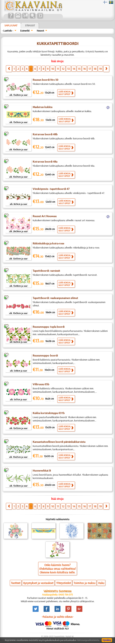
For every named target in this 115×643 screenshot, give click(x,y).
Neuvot (40, 30)
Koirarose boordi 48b (45, 134)
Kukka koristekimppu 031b (49, 413)
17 (89, 69)
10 (52, 69)
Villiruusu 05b (41, 384)
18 (95, 69)
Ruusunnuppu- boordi (45, 355)
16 (84, 69)
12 (63, 69)
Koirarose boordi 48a (45, 161)
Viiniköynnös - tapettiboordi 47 (51, 188)
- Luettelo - (7, 30)
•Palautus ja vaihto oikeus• (57, 617)
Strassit (30, 25)
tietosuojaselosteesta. (88, 640)
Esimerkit (25, 30)
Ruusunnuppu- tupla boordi (49, 326)
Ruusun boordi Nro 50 (45, 79)
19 (100, 69)
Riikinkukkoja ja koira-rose (48, 243)
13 (68, 69)
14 (74, 69)
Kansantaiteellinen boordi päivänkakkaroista (59, 441)
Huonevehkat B (42, 470)
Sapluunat (10, 25)
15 (79, 69)
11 (58, 69)
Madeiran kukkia (42, 107)
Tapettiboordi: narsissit (46, 270)
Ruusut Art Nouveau (45, 216)
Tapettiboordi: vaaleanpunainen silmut (55, 298)
